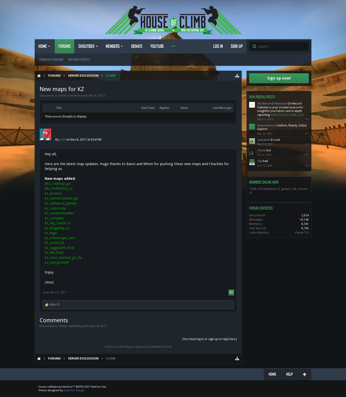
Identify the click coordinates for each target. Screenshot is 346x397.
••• (307, 119)
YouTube (157, 46)
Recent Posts (79, 59)
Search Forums (51, 59)
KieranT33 (302, 232)
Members (113, 46)
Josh (84, 95)
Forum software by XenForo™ (72, 386)
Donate (136, 46)
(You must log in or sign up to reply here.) (209, 339)
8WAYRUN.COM (162, 346)
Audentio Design (73, 390)
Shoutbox (86, 46)
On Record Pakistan (272, 103)
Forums (64, 46)
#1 (231, 292)
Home (42, 46)
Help (289, 374)
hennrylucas (266, 125)
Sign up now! (279, 78)
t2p (259, 161)
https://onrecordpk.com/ (287, 115)
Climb (62, 95)
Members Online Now (263, 182)
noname (263, 140)
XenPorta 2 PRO (114, 346)
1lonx (261, 150)
